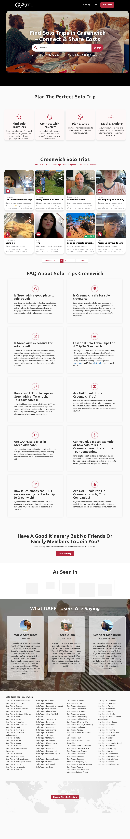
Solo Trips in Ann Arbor (106, 701)
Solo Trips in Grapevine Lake (109, 756)
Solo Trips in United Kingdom (64, 165)
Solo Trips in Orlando (44, 703)
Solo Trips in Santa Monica (108, 754)
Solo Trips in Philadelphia (46, 711)
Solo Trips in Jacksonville (46, 730)
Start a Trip (86, 5)
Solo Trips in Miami (74, 738)
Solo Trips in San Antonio (46, 709)
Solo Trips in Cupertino (45, 727)
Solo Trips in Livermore (45, 722)
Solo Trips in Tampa (13, 764)
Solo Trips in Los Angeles (15, 703)
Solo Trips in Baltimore (45, 733)
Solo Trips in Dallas (13, 738)
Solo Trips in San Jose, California (18, 714)
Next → (83, 260)
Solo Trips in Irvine (43, 746)
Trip (38, 243)
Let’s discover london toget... (20, 199)
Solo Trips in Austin (13, 741)
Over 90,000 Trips (85, 55)
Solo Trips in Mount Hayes (46, 743)
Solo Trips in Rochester (107, 714)
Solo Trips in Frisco (105, 741)
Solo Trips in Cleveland (106, 703)
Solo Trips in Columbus (45, 701)
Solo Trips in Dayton (105, 751)
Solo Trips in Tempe (105, 727)
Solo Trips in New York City (16, 725)
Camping (10, 243)
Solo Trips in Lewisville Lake (78, 748)
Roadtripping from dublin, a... (112, 199)
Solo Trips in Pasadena (106, 725)
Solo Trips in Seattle (13, 711)
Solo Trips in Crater (105, 738)
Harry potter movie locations (51, 199)
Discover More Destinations (65, 797)
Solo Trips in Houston (14, 754)
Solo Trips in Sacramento (46, 719)
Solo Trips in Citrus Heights (77, 722)
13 (78, 260)
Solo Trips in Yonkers (14, 770)
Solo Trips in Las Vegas (76, 714)
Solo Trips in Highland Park (46, 751)
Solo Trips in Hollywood (45, 764)
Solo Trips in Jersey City (15, 722)
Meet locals (78, 363)
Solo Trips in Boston (13, 743)
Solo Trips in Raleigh (75, 730)
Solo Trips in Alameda (75, 701)
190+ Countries (54, 55)
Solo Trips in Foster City (107, 748)
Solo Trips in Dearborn (106, 709)
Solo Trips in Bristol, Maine (108, 759)
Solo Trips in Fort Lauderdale (47, 759)
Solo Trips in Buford (74, 703)
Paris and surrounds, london (112, 243)
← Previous (47, 260)
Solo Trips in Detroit (105, 711)
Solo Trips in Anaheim (44, 767)
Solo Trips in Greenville (76, 754)
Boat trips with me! (76, 199)
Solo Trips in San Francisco (16, 730)
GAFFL (36, 165)
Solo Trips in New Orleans (77, 751)
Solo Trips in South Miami (46, 725)
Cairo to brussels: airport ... (80, 243)
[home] (24, 5)
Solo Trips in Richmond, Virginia (79, 746)
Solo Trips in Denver (13, 719)
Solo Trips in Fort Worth (107, 735)
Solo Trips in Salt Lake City (77, 717)
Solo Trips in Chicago (14, 706)
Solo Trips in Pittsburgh (45, 738)
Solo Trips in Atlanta (13, 717)
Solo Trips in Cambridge (76, 727)
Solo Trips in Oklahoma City (108, 764)
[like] (30, 174)
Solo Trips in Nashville (45, 762)
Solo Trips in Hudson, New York (18, 701)
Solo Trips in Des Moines (76, 709)
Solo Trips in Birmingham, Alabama (19, 762)
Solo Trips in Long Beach (107, 722)
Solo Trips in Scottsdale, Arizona (79, 764)
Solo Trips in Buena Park (76, 711)
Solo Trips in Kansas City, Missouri (49, 706)
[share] (30, 178)
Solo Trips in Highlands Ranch (78, 719)
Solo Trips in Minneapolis (76, 706)
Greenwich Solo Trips (65, 159)
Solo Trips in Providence (45, 741)
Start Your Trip (65, 554)
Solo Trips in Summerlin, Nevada (110, 743)
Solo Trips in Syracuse (106, 746)
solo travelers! (98, 363)
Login (96, 5)
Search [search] (97, 47)
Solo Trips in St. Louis (44, 735)
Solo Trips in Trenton (14, 727)
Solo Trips (46, 165)
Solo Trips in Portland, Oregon (17, 759)
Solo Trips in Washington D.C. (17, 709)
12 (73, 260)
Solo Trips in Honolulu (45, 748)
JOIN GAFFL (107, 5)
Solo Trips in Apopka (75, 767)
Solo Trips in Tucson (105, 706)
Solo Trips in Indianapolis (15, 767)
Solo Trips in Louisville (106, 730)
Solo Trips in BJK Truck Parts (109, 733)
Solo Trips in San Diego (15, 756)
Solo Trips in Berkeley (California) (80, 725)
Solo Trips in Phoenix (14, 746)
